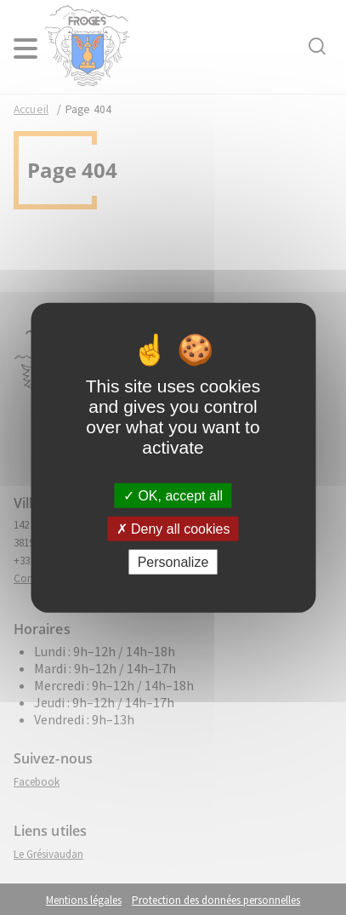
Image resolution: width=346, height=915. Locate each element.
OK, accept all (173, 495)
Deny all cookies (173, 528)
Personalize (173, 562)
